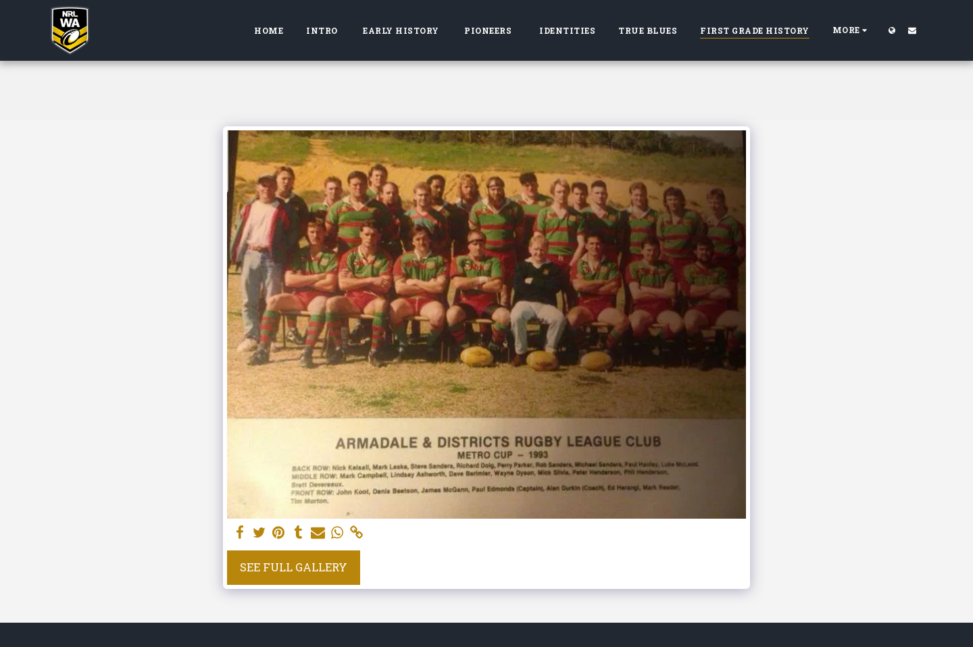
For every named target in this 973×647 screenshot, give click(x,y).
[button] (912, 30)
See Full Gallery (293, 567)
